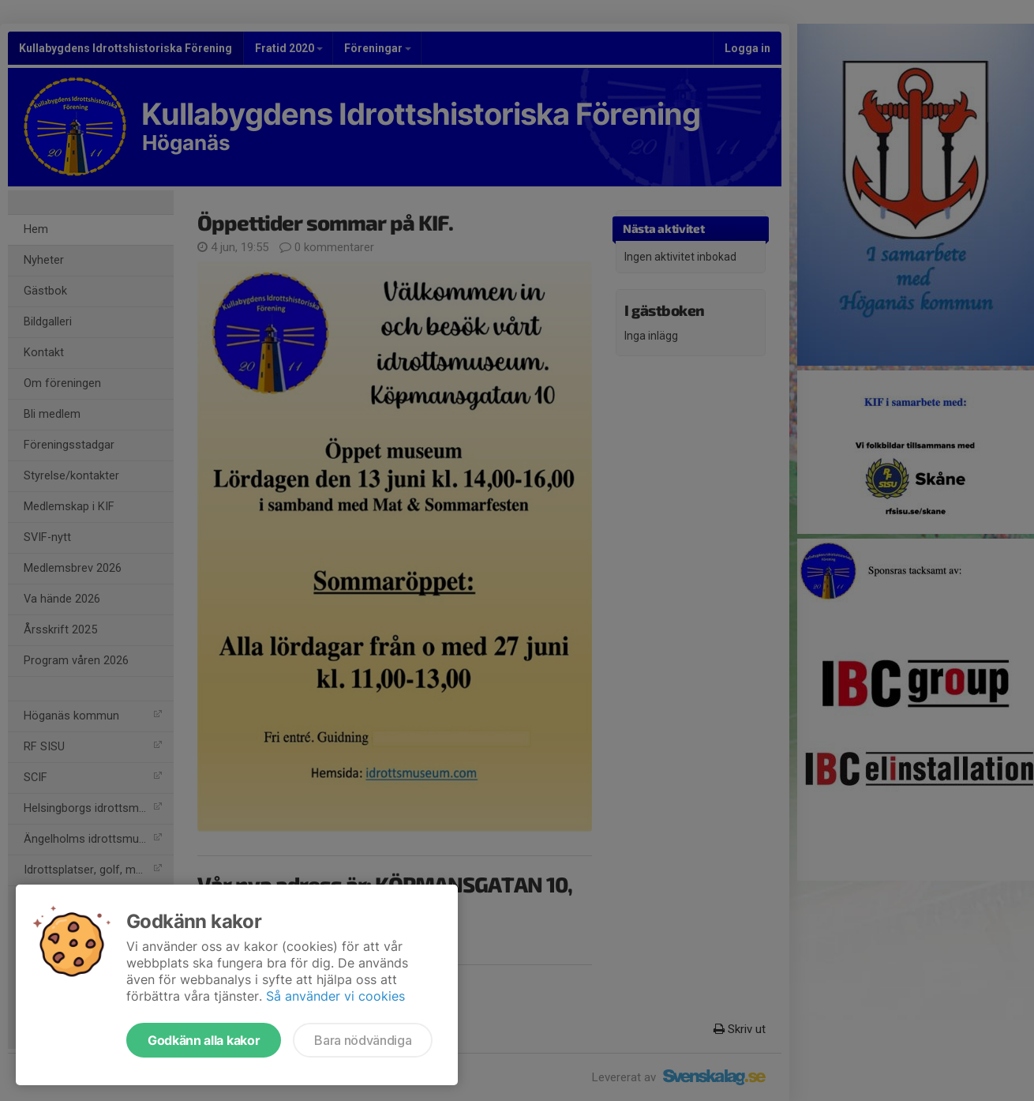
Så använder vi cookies (335, 996)
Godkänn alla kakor (204, 1040)
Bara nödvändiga (362, 1040)
